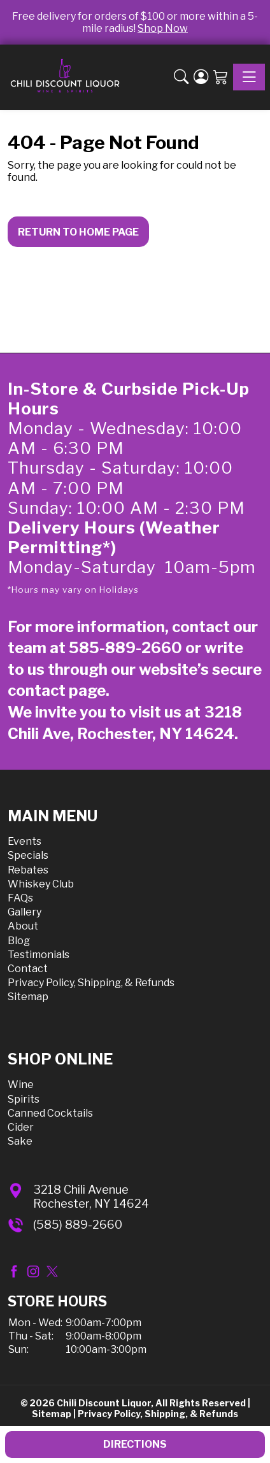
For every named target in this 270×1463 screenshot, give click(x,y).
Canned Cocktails (50, 1113)
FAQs (20, 898)
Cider (21, 1127)
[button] (181, 77)
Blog (19, 941)
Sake (20, 1141)
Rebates (28, 870)
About (23, 926)
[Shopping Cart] (220, 77)
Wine (21, 1084)
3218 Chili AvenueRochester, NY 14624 (91, 1196)
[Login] (201, 77)
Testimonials (38, 955)
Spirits (23, 1099)
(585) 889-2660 (77, 1224)
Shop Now (163, 28)
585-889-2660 (125, 648)
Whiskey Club (41, 884)
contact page (57, 690)
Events (24, 841)
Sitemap (28, 997)
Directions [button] (135, 1444)
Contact (28, 969)
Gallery (24, 912)
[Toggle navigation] (249, 77)
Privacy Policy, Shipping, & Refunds (91, 983)
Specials (28, 855)
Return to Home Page (78, 232)
